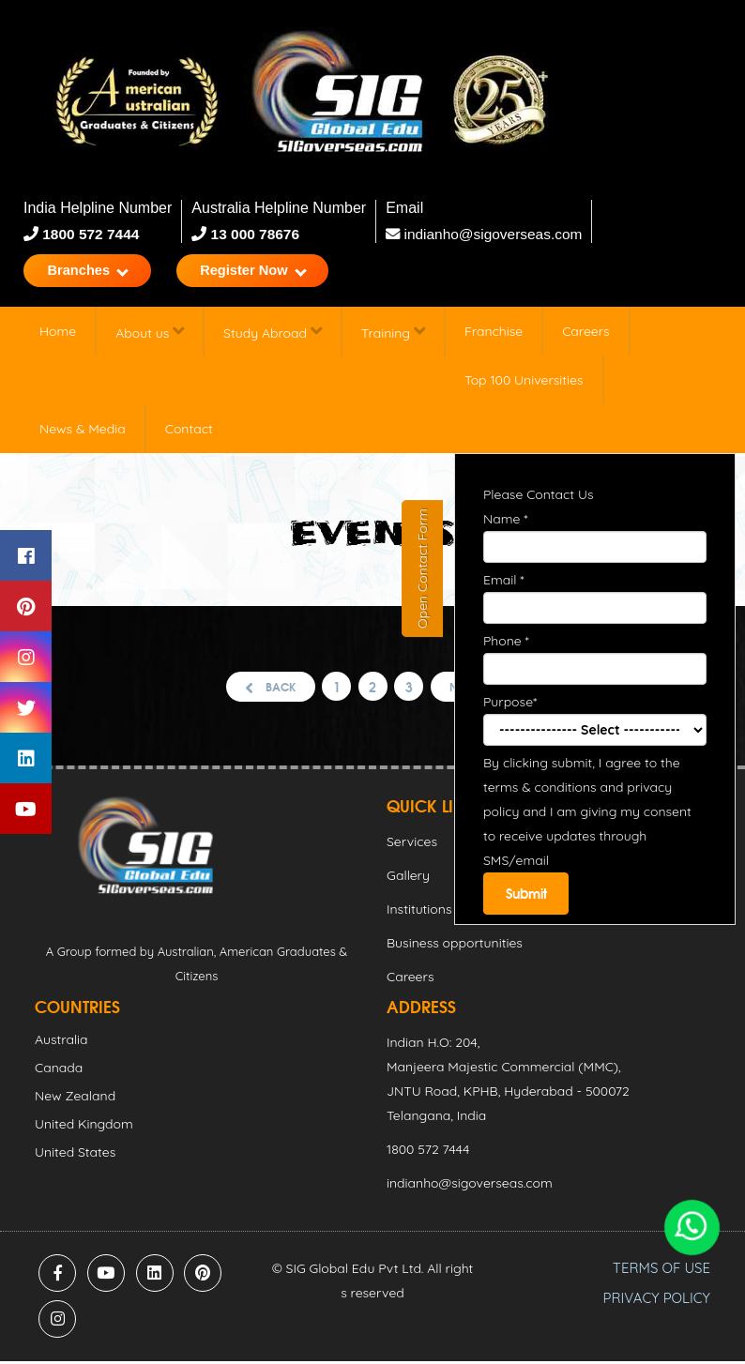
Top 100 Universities (524, 382)
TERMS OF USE (661, 1271)
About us (149, 334)
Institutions (419, 911)
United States (75, 1154)
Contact (189, 431)
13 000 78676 (254, 234)
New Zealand (75, 1098)
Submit (527, 897)
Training (393, 334)
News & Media (82, 431)
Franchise (493, 334)
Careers (585, 334)
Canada (59, 1070)
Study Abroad (272, 334)
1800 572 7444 (90, 234)
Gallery (408, 878)
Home (57, 334)
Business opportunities (455, 945)
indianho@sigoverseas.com (487, 234)
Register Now (269, 272)
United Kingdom (84, 1126)
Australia (61, 1042)
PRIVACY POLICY (656, 1301)
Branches (93, 272)
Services (412, 844)
